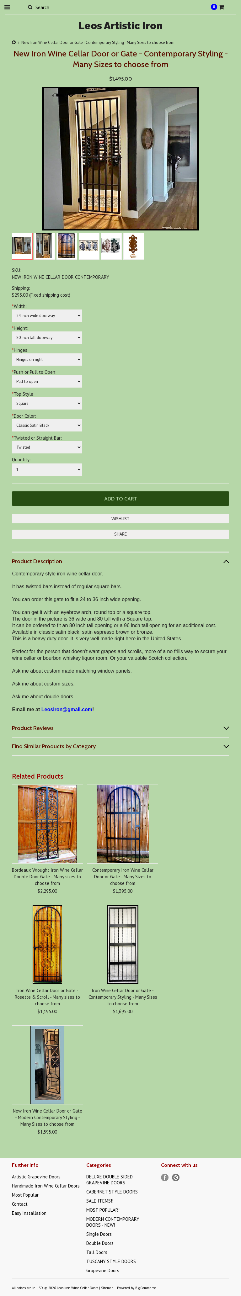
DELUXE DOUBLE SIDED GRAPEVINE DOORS (109, 1180)
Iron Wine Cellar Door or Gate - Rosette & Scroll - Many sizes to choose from (47, 997)
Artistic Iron (120, 25)
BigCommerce (145, 1288)
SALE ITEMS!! (99, 1201)
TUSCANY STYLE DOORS (111, 1261)
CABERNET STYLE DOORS (112, 1192)
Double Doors (100, 1243)
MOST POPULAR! (103, 1210)
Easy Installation (29, 1213)
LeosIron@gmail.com (66, 709)
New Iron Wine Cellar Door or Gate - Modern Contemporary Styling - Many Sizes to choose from (47, 1117)
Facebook (165, 1178)
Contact (20, 1204)
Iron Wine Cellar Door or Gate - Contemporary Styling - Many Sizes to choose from (122, 997)
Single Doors (99, 1234)
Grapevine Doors (102, 1270)
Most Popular (25, 1195)
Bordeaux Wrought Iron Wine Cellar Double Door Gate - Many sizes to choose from (47, 876)
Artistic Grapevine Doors (36, 1177)
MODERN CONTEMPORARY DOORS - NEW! (112, 1222)
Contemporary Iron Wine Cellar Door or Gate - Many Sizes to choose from (122, 876)
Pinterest (176, 1178)
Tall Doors (96, 1252)
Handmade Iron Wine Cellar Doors (46, 1186)
